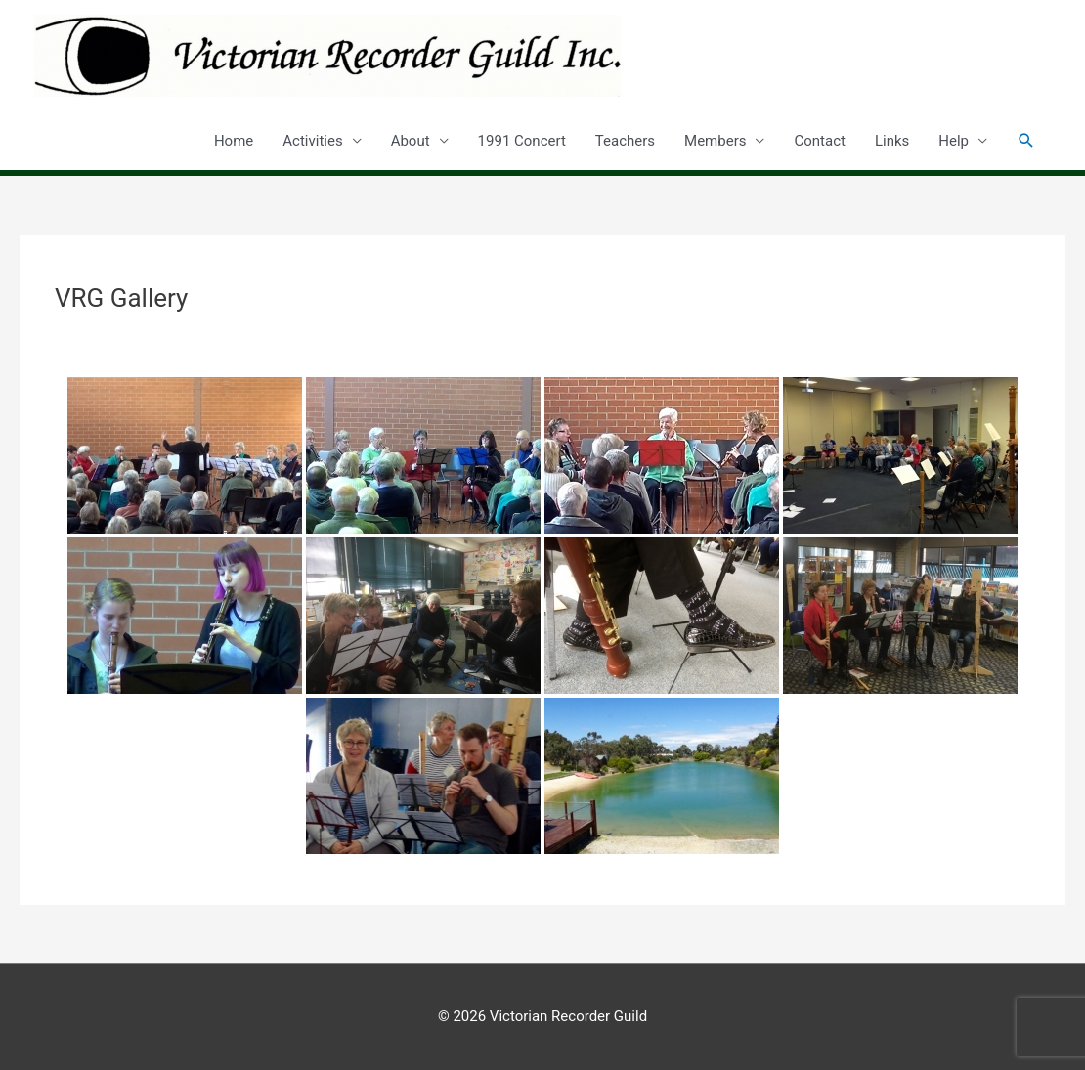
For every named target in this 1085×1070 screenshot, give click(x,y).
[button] (1026, 140)
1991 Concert (522, 141)
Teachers (625, 141)
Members (715, 141)
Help (953, 141)
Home (233, 141)
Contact (819, 141)
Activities (312, 141)
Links (892, 141)
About (410, 141)
